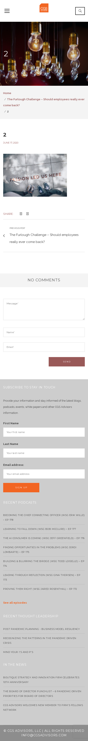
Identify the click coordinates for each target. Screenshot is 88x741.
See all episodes (15, 602)
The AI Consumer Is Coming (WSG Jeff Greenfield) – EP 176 (44, 538)
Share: (8, 213)
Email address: (13, 464)
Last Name (10, 444)
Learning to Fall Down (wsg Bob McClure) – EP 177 (39, 528)
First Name (11, 423)
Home (7, 93)
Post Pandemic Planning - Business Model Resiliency (41, 629)
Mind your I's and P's (18, 652)
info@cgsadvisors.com (44, 735)
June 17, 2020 (10, 142)
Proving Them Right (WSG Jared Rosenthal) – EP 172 (40, 588)
